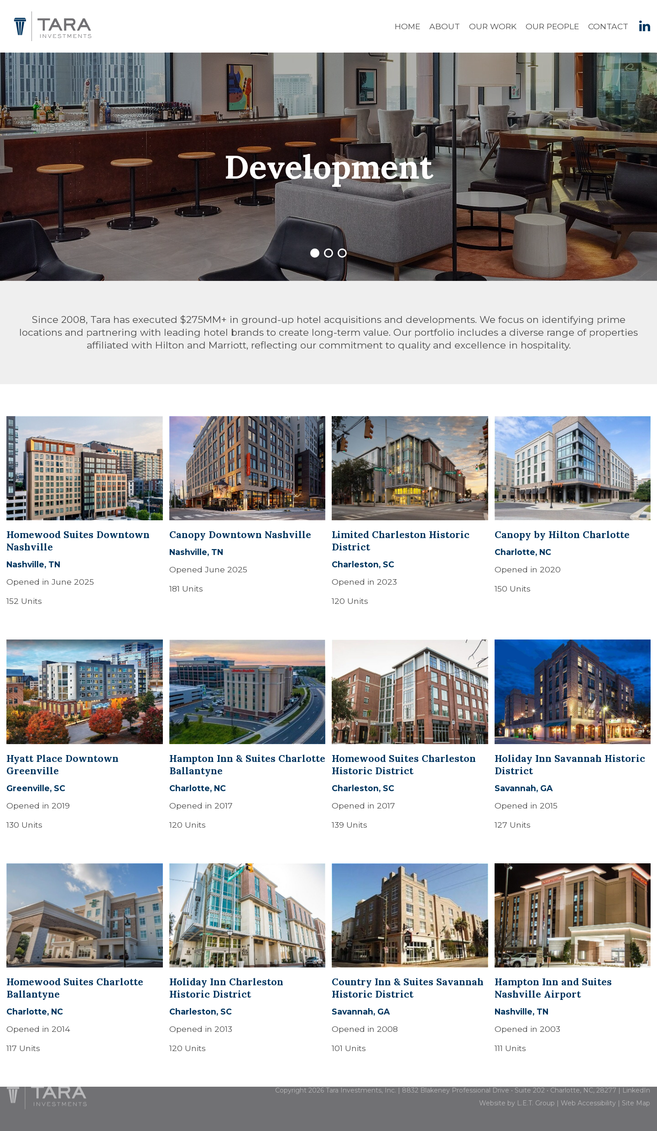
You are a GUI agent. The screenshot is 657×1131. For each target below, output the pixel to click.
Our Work (492, 26)
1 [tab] (314, 253)
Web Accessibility (588, 1093)
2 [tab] (328, 253)
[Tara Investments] (47, 1083)
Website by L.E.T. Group (517, 1093)
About (444, 26)
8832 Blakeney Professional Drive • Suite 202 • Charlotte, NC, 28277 (509, 1081)
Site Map (636, 1093)
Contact (608, 26)
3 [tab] (342, 253)
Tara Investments (52, 26)
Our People (552, 26)
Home (407, 26)
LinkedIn (636, 1081)
